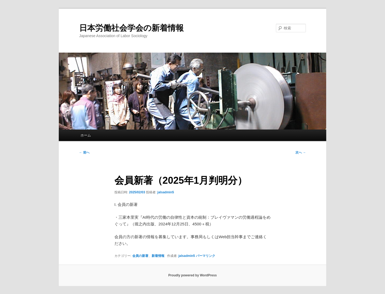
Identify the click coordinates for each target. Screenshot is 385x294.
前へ (84, 152)
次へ (300, 152)
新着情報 (158, 256)
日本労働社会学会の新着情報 (131, 27)
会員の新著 (140, 256)
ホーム (85, 135)
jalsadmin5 (165, 192)
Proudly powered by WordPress (192, 275)
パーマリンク (205, 256)
